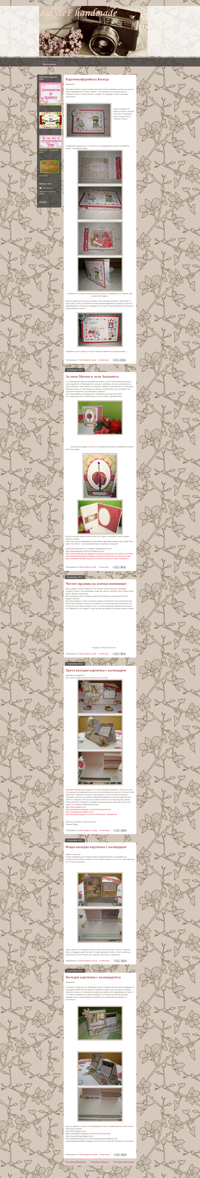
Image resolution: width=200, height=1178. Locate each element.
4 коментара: (103, 360)
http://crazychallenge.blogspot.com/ (79, 812)
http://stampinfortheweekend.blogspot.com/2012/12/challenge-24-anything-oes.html (98, 556)
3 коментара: (104, 961)
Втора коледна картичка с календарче (96, 847)
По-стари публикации (123, 1162)
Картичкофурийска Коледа (87, 79)
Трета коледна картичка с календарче (96, 670)
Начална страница (100, 1162)
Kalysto (94, 92)
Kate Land (70, 303)
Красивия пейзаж (73, 790)
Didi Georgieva (47, 188)
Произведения (49, 64)
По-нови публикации (76, 1162)
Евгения (113, 591)
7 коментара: (103, 567)
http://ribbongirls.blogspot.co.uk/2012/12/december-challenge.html (91, 814)
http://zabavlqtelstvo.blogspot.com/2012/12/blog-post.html (88, 809)
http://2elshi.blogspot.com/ (76, 807)
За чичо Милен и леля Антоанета (92, 376)
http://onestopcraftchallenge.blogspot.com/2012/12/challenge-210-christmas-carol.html (99, 554)
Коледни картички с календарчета (93, 977)
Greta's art (94, 146)
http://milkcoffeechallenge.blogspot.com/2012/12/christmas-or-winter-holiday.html (97, 559)
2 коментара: (103, 654)
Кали (94, 447)
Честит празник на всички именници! (96, 584)
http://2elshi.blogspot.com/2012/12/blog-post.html (85, 551)
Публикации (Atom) (106, 1171)
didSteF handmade (78, 13)
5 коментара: (104, 1154)
